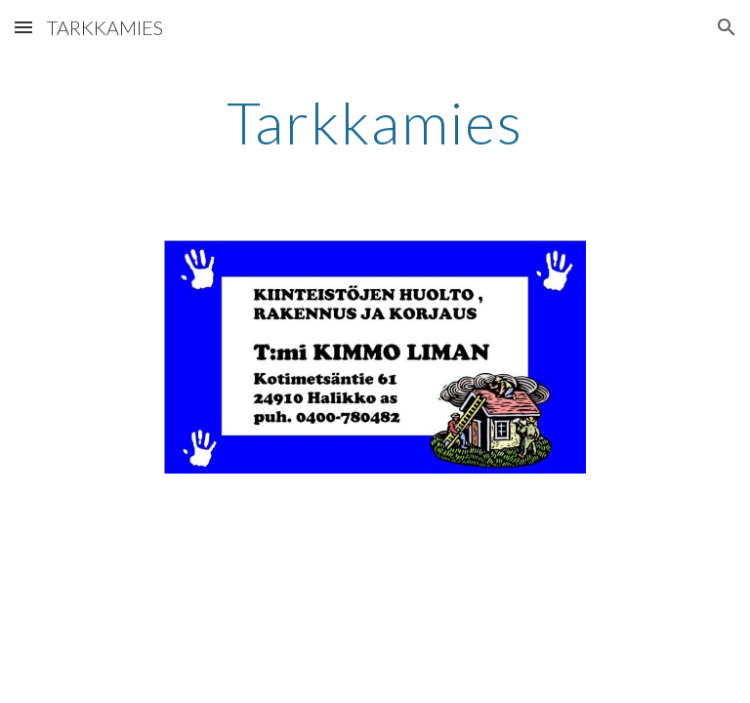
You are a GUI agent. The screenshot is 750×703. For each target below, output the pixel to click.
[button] (23, 27)
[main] (374, 122)
